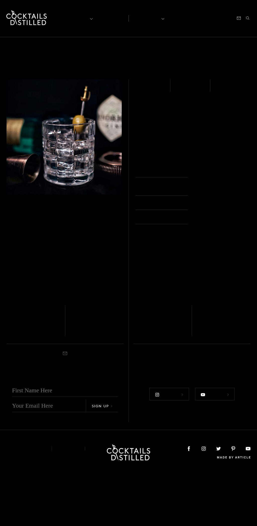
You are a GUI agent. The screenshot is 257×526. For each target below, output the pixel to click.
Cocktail (214, 388)
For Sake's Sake (157, 372)
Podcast (205, 18)
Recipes (146, 18)
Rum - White (142, 365)
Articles (110, 18)
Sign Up (102, 459)
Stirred (11, 388)
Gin (140, 88)
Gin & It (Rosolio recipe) (96, 376)
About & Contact (25, 502)
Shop (188, 18)
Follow (169, 447)
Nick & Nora (89, 388)
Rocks (204, 171)
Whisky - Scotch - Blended (25, 365)
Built (221, 88)
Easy (181, 88)
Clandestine (24, 372)
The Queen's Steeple (216, 376)
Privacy (68, 502)
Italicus (202, 365)
